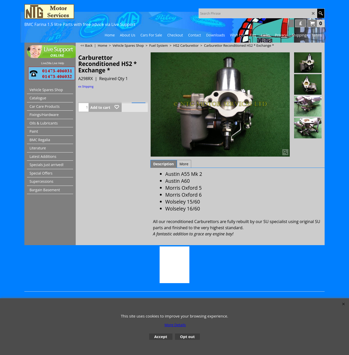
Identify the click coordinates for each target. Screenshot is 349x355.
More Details (175, 324)
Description (163, 163)
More (184, 163)
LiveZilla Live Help (52, 63)
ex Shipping (85, 86)
